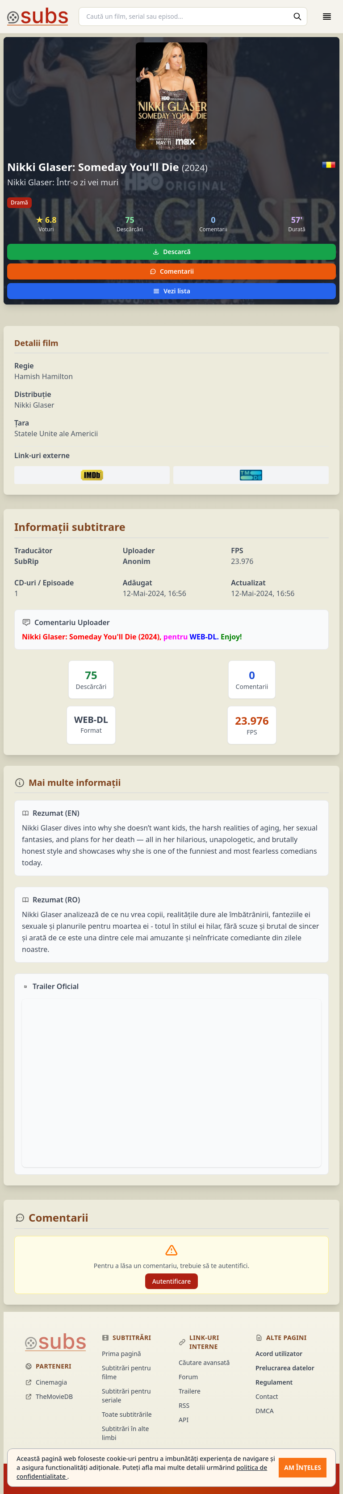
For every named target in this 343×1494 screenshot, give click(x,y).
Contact (266, 1396)
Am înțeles (302, 1467)
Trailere (190, 1391)
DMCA (264, 1410)
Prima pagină (121, 1353)
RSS (184, 1405)
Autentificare (171, 1281)
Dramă (19, 202)
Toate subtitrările (127, 1414)
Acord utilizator (278, 1353)
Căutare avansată (204, 1362)
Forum (188, 1377)
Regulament (274, 1382)
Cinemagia (46, 1382)
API (183, 1419)
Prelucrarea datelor (284, 1368)
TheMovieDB (49, 1396)
